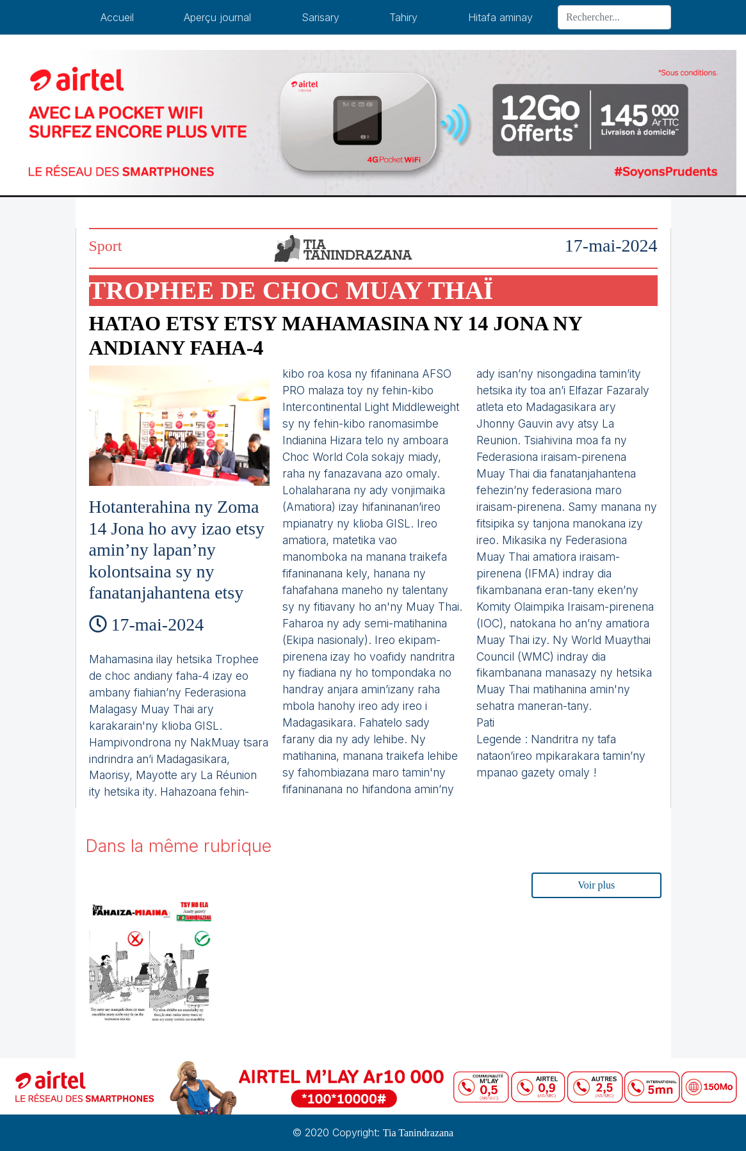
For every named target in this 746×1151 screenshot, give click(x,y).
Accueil (117, 17)
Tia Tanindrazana (418, 1132)
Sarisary (320, 17)
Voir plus (596, 885)
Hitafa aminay (500, 17)
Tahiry (403, 17)
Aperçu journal (217, 17)
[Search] (614, 17)
